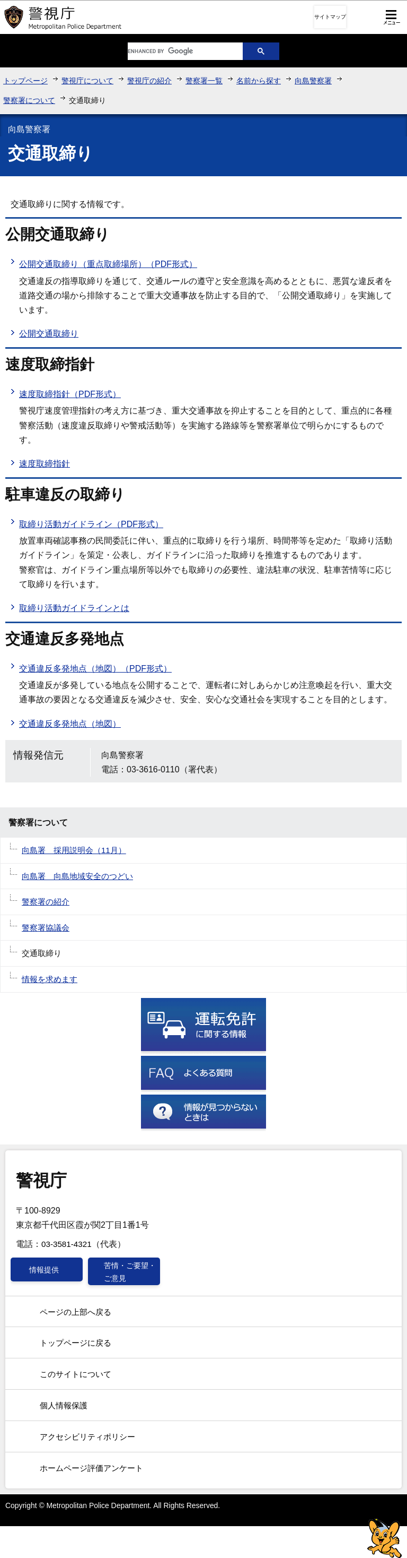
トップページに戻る (75, 1342)
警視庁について (87, 80)
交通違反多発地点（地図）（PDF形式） (95, 668)
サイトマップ (330, 17)
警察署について (29, 100)
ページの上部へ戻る (75, 1311)
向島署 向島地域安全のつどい (77, 876)
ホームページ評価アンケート (91, 1468)
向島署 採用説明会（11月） (74, 850)
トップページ (25, 80)
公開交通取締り (48, 333)
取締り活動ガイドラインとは (74, 608)
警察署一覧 (204, 80)
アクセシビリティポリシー (87, 1436)
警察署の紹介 (45, 901)
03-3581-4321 (66, 1244)
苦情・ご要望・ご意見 (130, 1271)
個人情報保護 (63, 1405)
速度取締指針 (44, 463)
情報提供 (44, 1270)
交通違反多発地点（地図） (70, 723)
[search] (177, 51)
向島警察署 (313, 80)
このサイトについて (75, 1374)
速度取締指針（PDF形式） (70, 394)
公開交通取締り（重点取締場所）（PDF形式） (108, 264)
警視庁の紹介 (149, 80)
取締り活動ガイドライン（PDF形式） (91, 524)
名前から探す (258, 80)
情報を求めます (49, 979)
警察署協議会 (45, 927)
